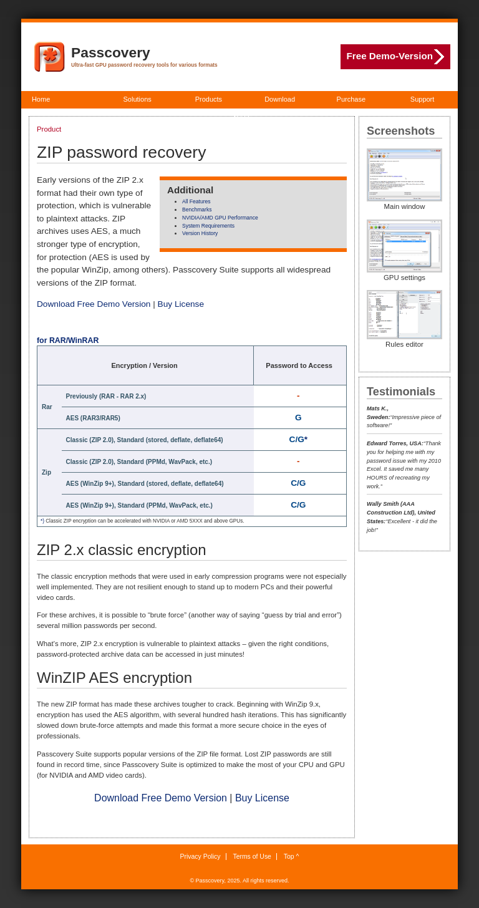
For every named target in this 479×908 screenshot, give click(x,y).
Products (208, 99)
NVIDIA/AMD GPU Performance (220, 218)
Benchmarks (196, 209)
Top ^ (291, 856)
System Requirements (208, 226)
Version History (200, 233)
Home (41, 99)
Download (279, 99)
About (240, 116)
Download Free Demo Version (93, 304)
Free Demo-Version (395, 56)
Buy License (181, 304)
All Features (196, 201)
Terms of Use (252, 856)
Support (422, 99)
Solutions (137, 99)
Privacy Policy (200, 856)
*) (42, 521)
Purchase (351, 99)
